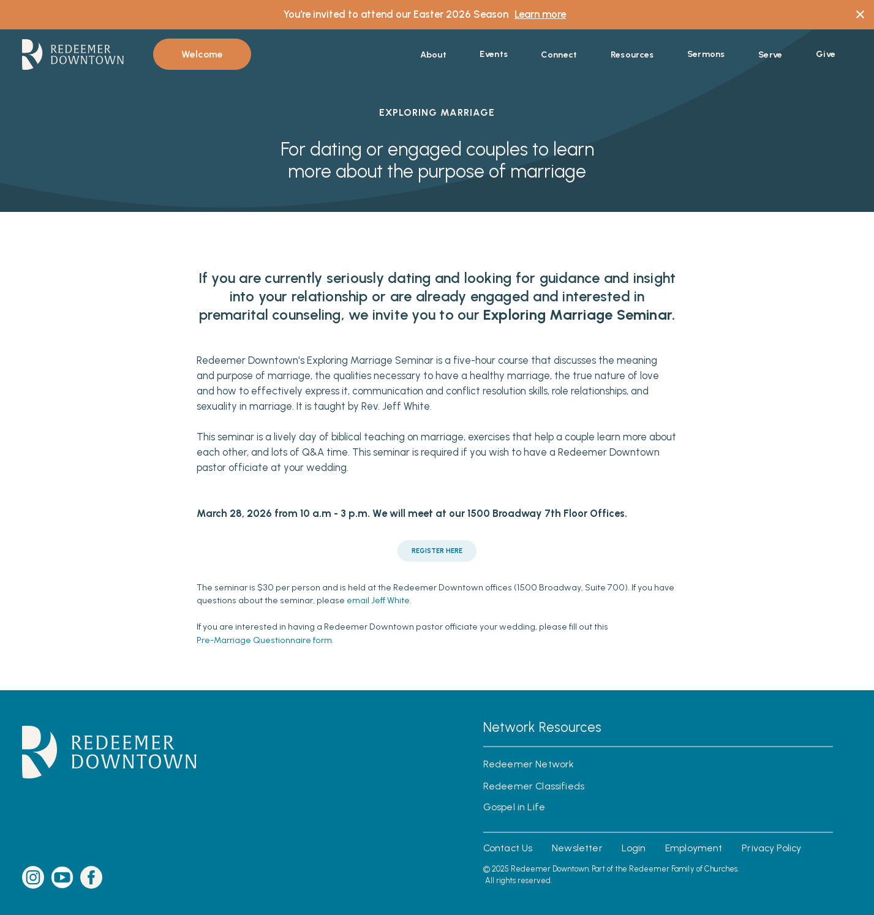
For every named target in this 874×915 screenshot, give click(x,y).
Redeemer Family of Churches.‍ (684, 868)
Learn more (540, 14)
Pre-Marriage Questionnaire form (264, 641)
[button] (433, 54)
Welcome (202, 54)
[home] (73, 54)
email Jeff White (378, 601)
